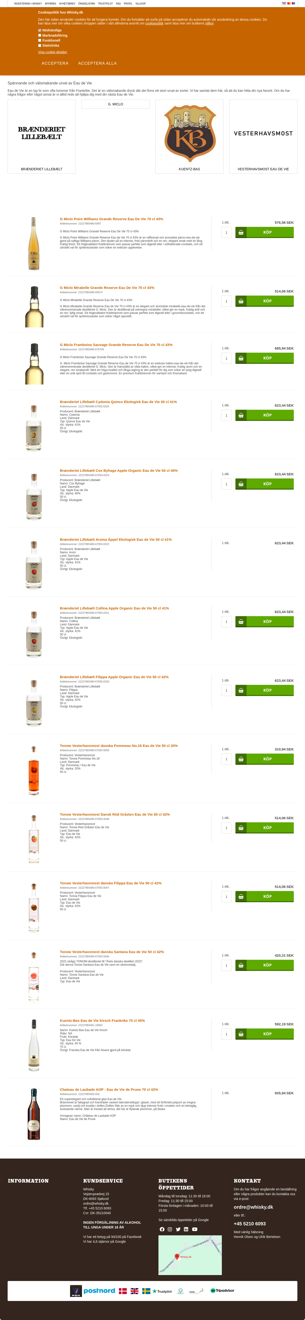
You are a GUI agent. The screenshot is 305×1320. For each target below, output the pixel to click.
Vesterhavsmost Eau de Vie (263, 169)
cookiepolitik (154, 23)
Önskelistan (86, 3)
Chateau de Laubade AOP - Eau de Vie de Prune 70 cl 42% (109, 1089)
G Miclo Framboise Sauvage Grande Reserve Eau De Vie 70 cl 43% (116, 345)
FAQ (118, 3)
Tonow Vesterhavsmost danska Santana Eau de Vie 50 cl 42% (112, 952)
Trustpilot (105, 3)
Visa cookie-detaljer (52, 52)
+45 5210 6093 (250, 1223)
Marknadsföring (54, 35)
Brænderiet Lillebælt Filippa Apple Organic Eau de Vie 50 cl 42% (114, 677)
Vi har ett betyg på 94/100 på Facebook (112, 1237)
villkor (209, 23)
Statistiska (50, 45)
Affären (50, 3)
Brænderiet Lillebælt (41, 169)
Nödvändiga (51, 30)
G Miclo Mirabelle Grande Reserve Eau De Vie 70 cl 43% (107, 288)
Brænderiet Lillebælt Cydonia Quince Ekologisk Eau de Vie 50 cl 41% (118, 402)
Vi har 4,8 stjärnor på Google (104, 1241)
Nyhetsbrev (67, 3)
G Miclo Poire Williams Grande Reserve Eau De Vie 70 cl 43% (111, 219)
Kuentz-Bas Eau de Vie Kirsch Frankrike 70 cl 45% (102, 1020)
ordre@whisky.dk (96, 1203)
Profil (128, 3)
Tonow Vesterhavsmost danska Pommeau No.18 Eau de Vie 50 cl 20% (119, 746)
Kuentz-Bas (189, 169)
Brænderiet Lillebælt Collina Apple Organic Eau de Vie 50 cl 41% (114, 608)
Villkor (141, 3)
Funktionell (51, 40)
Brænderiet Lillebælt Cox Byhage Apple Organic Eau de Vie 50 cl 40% (119, 470)
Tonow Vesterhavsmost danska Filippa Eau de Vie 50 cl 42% (111, 883)
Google (203, 1220)
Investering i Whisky (28, 3)
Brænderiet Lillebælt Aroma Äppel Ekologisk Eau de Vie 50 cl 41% (116, 539)
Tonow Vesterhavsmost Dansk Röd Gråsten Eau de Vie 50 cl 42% (115, 814)
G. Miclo (115, 104)
